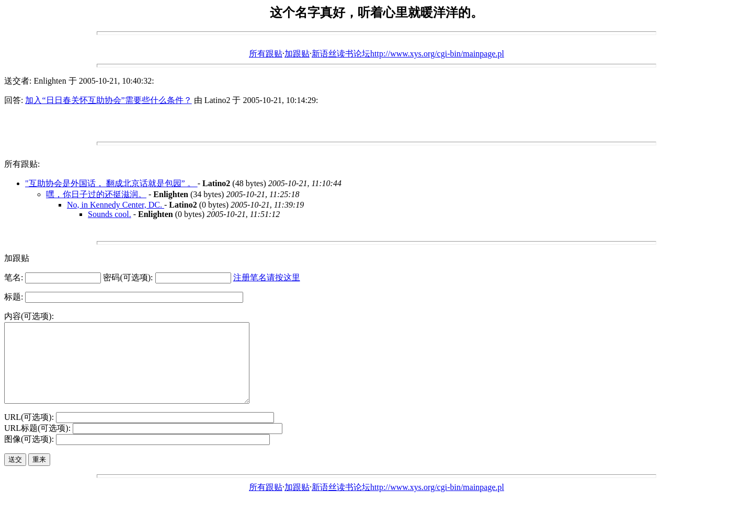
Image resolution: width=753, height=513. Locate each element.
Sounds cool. (109, 214)
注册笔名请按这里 (266, 277)
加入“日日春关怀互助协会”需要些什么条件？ (108, 100)
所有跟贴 (265, 53)
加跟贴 (297, 53)
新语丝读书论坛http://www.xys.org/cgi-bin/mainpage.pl (408, 53)
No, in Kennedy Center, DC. (115, 204)
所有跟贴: (22, 163)
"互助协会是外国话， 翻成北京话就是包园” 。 (111, 183)
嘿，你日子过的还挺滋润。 (96, 194)
